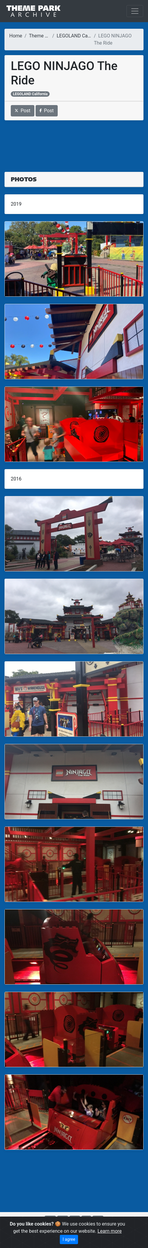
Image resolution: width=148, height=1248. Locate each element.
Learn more (109, 1231)
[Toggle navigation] (134, 11)
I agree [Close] (68, 1239)
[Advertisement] (74, 142)
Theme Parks (43, 36)
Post (22, 110)
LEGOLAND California (79, 36)
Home (15, 36)
